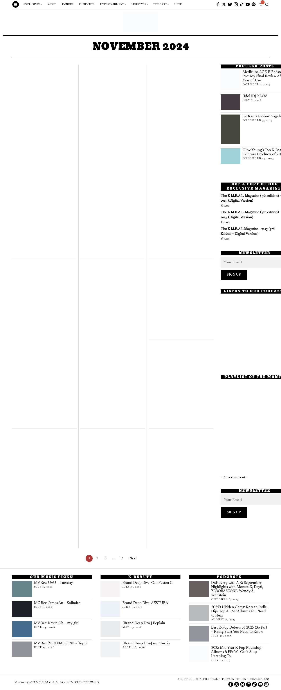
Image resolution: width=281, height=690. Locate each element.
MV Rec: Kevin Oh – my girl (56, 623)
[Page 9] (121, 558)
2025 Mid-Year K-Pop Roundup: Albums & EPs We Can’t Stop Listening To (236, 652)
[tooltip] (218, 4)
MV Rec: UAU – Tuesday (53, 583)
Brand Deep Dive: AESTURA (145, 603)
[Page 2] (97, 558)
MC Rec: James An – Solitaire (57, 603)
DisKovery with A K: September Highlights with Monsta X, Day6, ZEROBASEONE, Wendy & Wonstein (237, 589)
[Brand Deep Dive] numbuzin (146, 643)
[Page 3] (105, 558)
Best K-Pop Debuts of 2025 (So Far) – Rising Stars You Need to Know (239, 630)
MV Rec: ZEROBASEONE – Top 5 (60, 643)
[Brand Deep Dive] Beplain (143, 623)
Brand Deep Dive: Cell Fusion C (147, 583)
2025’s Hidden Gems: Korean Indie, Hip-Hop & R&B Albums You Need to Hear (239, 611)
